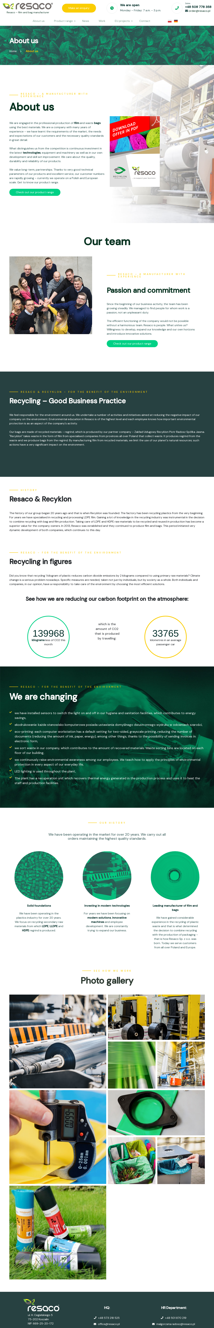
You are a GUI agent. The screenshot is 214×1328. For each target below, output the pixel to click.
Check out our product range (35, 192)
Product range (63, 21)
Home (13, 51)
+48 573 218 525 (109, 1318)
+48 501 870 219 (175, 1318)
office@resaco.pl (109, 1324)
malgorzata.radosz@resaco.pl (175, 1324)
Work (102, 21)
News (85, 21)
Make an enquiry (79, 8)
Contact (144, 21)
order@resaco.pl (199, 11)
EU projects (122, 21)
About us (39, 21)
